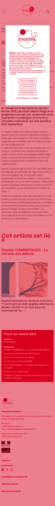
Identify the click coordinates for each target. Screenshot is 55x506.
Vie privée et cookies (27, 98)
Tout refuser (27, 87)
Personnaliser (27, 93)
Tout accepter (27, 81)
